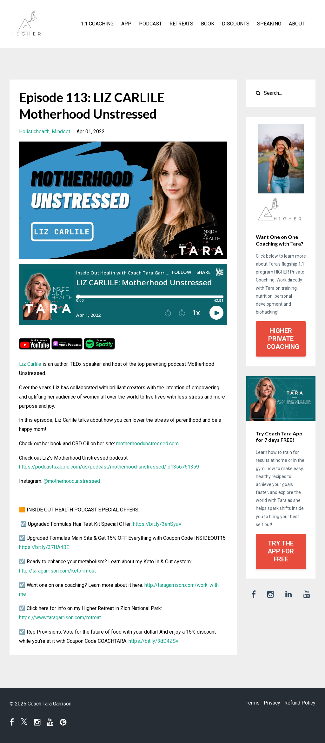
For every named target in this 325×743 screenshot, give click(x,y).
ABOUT (297, 24)
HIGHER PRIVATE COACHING (283, 339)
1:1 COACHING (97, 24)
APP (126, 24)
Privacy (268, 704)
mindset (61, 131)
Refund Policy (299, 704)
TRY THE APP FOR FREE (281, 551)
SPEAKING (269, 24)
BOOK (207, 24)
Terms (246, 704)
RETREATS (181, 24)
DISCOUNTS (235, 24)
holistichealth (34, 131)
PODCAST (150, 24)
